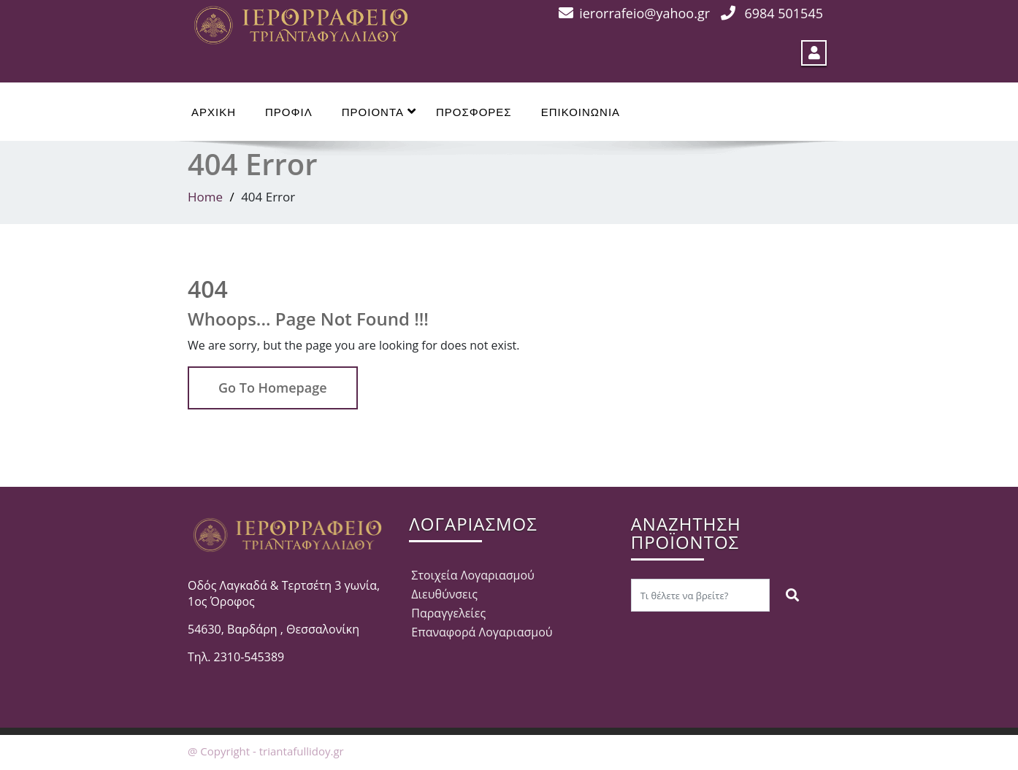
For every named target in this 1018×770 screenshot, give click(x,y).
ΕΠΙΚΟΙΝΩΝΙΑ (580, 112)
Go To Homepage (272, 387)
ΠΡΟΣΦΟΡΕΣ (474, 112)
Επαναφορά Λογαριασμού (481, 632)
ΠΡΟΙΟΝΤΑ (379, 111)
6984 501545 (783, 13)
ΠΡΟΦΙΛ (289, 112)
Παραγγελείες (448, 613)
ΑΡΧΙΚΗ (213, 112)
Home (205, 196)
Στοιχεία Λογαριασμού (473, 575)
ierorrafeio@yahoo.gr (644, 13)
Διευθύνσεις (444, 594)
